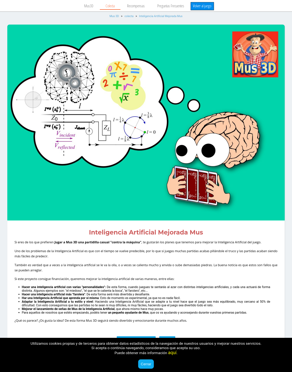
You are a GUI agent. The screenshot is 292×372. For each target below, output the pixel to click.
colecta (128, 16)
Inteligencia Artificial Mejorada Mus (161, 16)
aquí (172, 352)
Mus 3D (114, 16)
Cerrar (146, 364)
